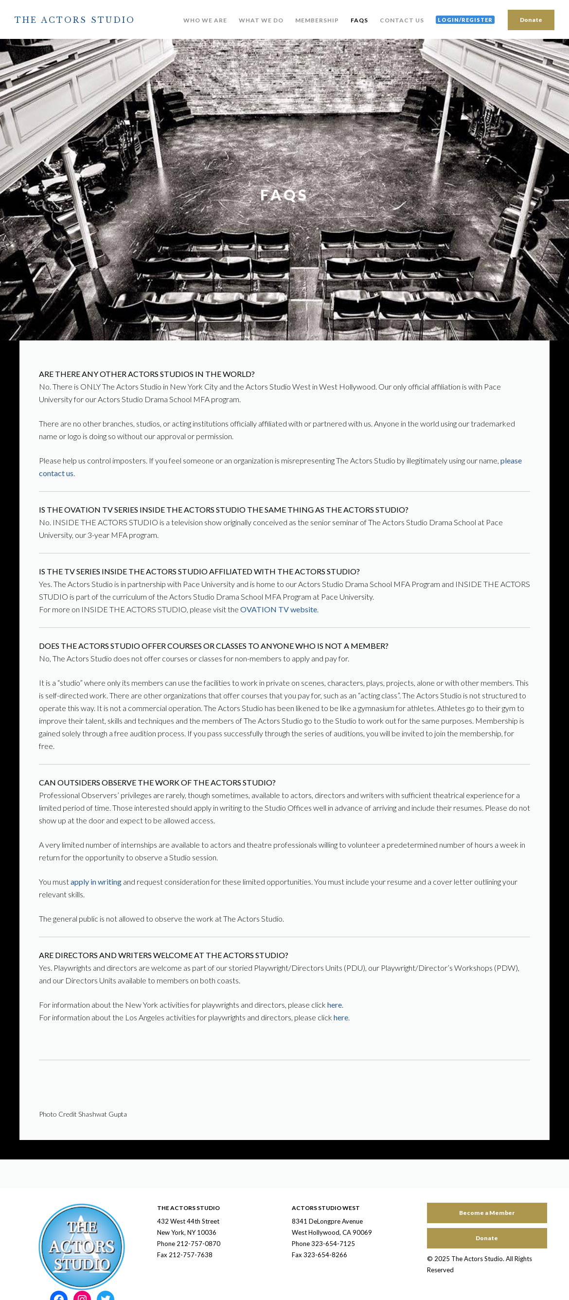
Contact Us (402, 20)
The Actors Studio (75, 20)
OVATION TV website (278, 609)
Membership (317, 20)
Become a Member (487, 1212)
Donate (531, 19)
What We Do (261, 20)
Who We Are (205, 20)
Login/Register (465, 20)
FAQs (359, 20)
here (334, 1004)
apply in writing (96, 881)
